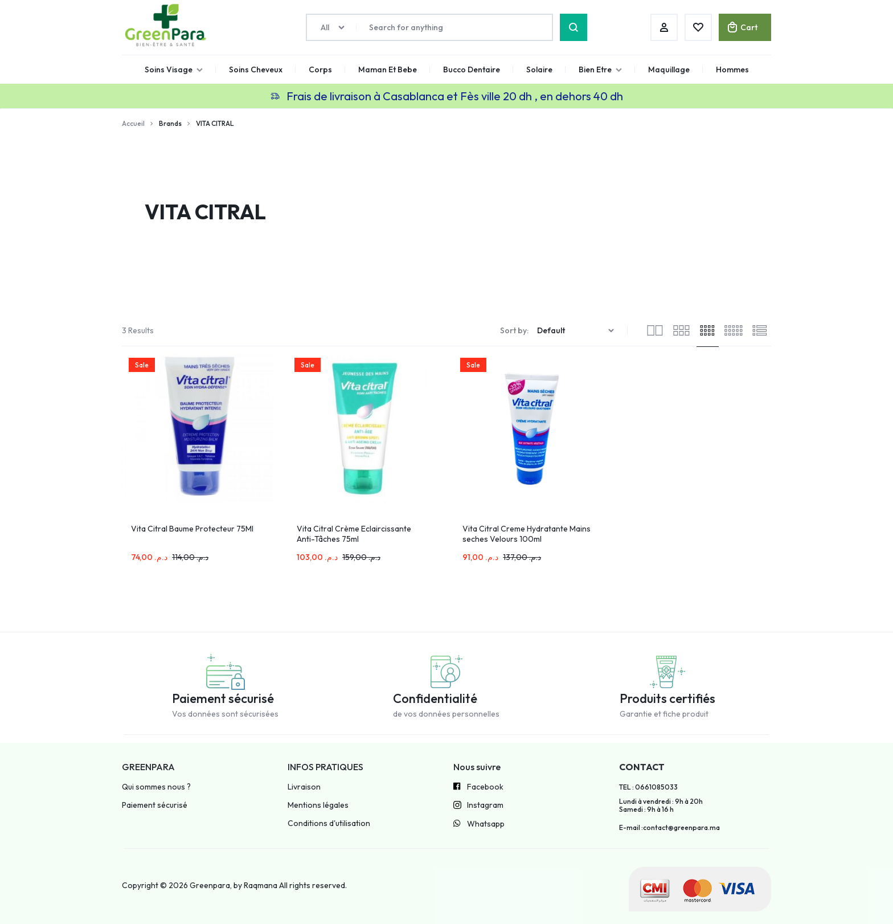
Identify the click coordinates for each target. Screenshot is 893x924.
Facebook (478, 787)
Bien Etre (600, 69)
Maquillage (669, 69)
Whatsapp (479, 824)
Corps (320, 69)
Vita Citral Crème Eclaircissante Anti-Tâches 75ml (354, 534)
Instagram (478, 806)
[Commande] (577, 331)
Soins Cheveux (255, 69)
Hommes (732, 69)
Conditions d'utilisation (329, 823)
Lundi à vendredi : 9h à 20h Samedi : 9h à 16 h (661, 805)
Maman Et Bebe (387, 69)
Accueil (133, 123)
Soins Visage (174, 69)
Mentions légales (318, 805)
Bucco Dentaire (471, 69)
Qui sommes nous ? (156, 787)
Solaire (539, 69)
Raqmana (260, 885)
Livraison (304, 787)
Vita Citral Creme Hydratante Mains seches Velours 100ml (526, 534)
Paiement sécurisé (154, 805)
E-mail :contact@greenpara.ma (669, 828)
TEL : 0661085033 (648, 787)
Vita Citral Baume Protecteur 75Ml (192, 529)
